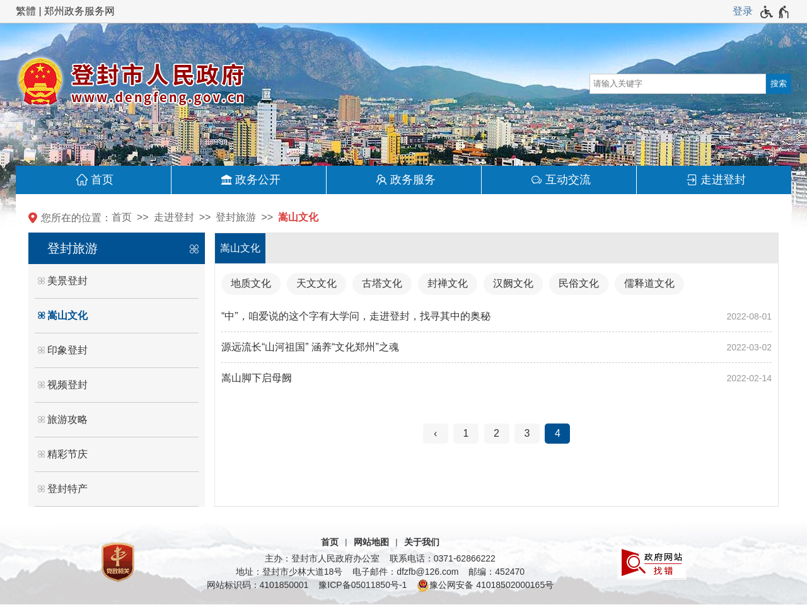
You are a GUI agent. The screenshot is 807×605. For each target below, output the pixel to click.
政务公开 (258, 179)
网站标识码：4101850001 (258, 585)
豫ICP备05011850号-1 (362, 585)
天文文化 (316, 283)
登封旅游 (236, 217)
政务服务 (413, 179)
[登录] (742, 11)
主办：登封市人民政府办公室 (322, 558)
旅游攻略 (67, 419)
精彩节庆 (67, 454)
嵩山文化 (298, 217)
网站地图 (371, 542)
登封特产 (67, 488)
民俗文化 (579, 283)
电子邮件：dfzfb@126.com (405, 572)
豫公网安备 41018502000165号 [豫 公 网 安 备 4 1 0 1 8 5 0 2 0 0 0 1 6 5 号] (485, 585)
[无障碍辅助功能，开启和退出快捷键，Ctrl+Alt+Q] (775, 12)
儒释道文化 (649, 283)
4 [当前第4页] (557, 433)
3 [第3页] (527, 433)
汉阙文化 (513, 283)
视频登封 (67, 384)
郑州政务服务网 (79, 11)
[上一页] (435, 434)
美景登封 (67, 280)
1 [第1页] (466, 433)
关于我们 (421, 542)
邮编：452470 (496, 572)
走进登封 (723, 179)
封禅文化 (447, 283)
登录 (743, 11)
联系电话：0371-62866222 (443, 558)
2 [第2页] (496, 433)
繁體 (26, 11)
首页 (102, 179)
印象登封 (67, 350)
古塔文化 (382, 283)
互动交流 (568, 179)
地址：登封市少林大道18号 (289, 572)
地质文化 (251, 283)
